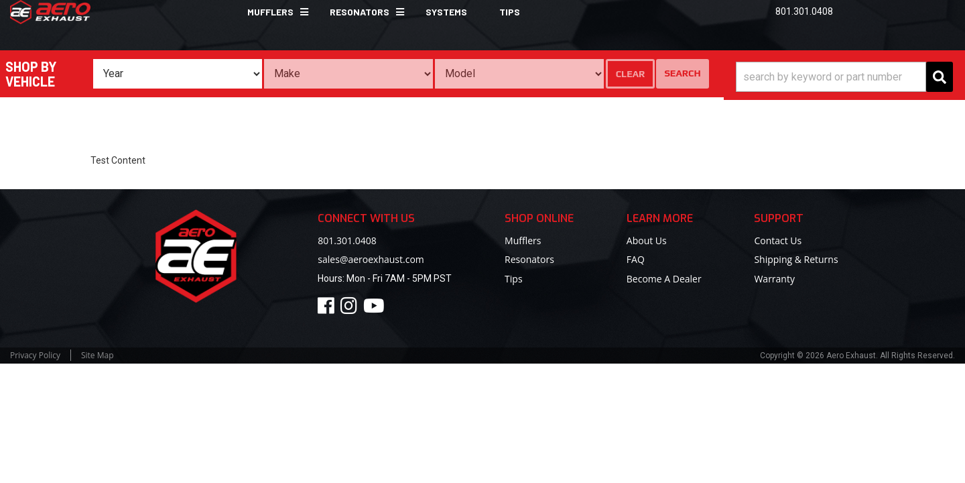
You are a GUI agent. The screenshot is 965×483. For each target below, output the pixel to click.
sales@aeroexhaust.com (371, 259)
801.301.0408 (347, 240)
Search (682, 73)
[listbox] (177, 74)
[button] (272, 12)
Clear (630, 73)
